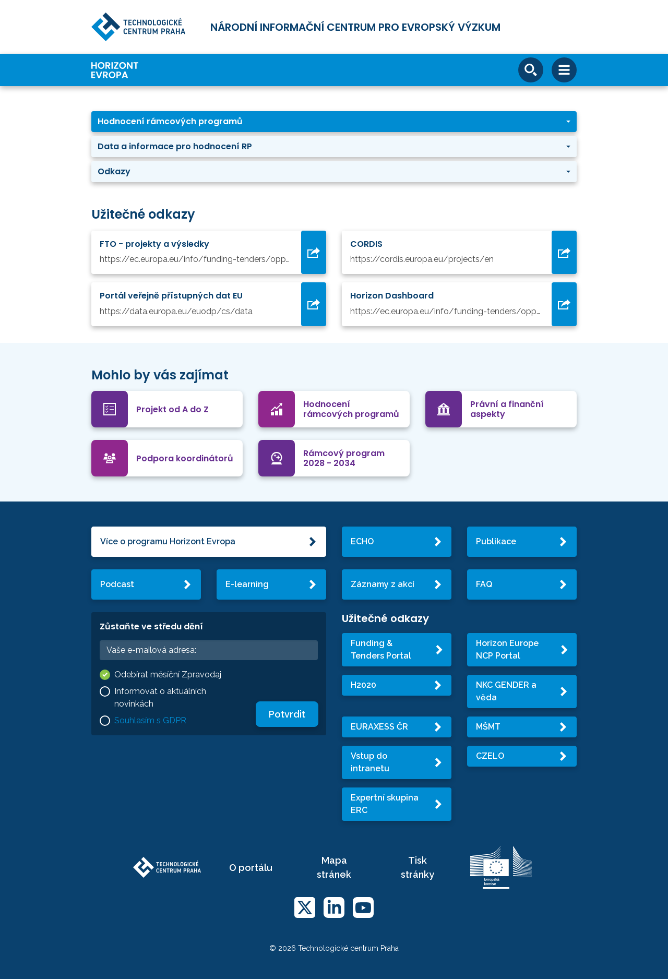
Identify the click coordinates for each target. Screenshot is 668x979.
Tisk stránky (417, 867)
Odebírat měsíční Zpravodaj (167, 674)
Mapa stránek (334, 867)
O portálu (250, 867)
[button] (334, 121)
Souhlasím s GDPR (150, 720)
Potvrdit (287, 714)
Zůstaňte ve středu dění (151, 626)
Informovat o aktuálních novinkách (160, 697)
